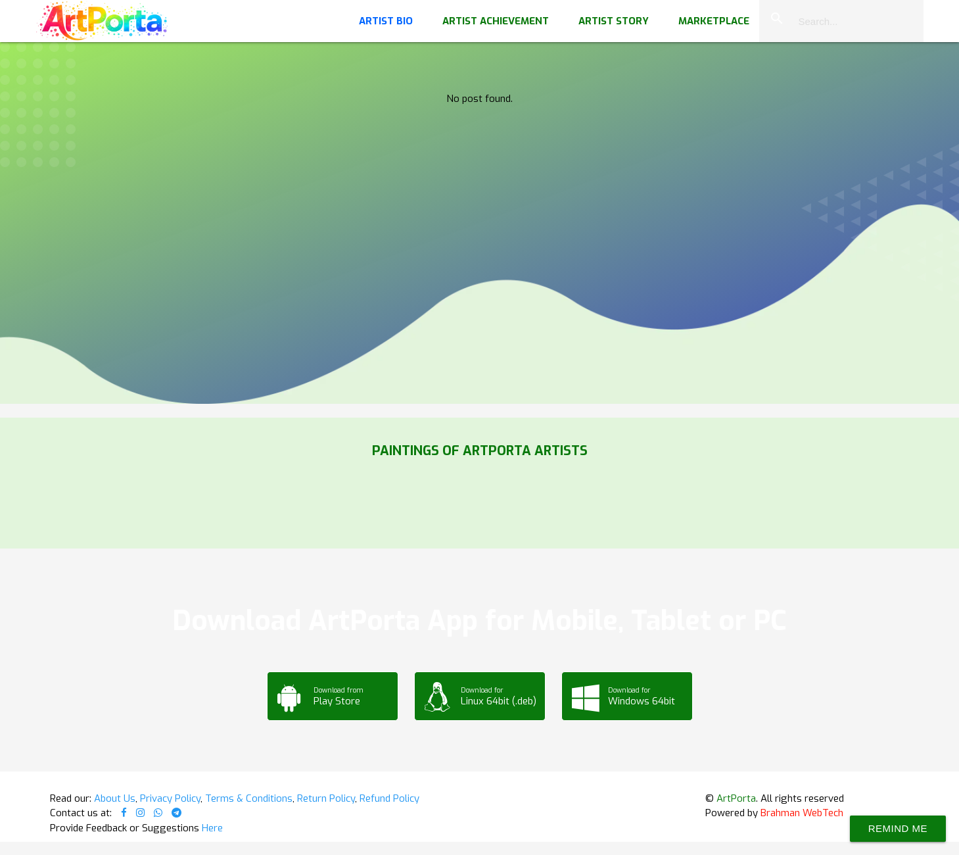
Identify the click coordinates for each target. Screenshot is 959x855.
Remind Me (897, 828)
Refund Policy (389, 798)
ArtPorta (736, 798)
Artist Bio (386, 21)
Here (212, 828)
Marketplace (713, 21)
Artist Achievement (495, 21)
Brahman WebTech (801, 812)
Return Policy (326, 798)
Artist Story (613, 21)
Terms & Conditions (248, 798)
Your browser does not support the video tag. (479, 131)
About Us (114, 798)
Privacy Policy (170, 798)
